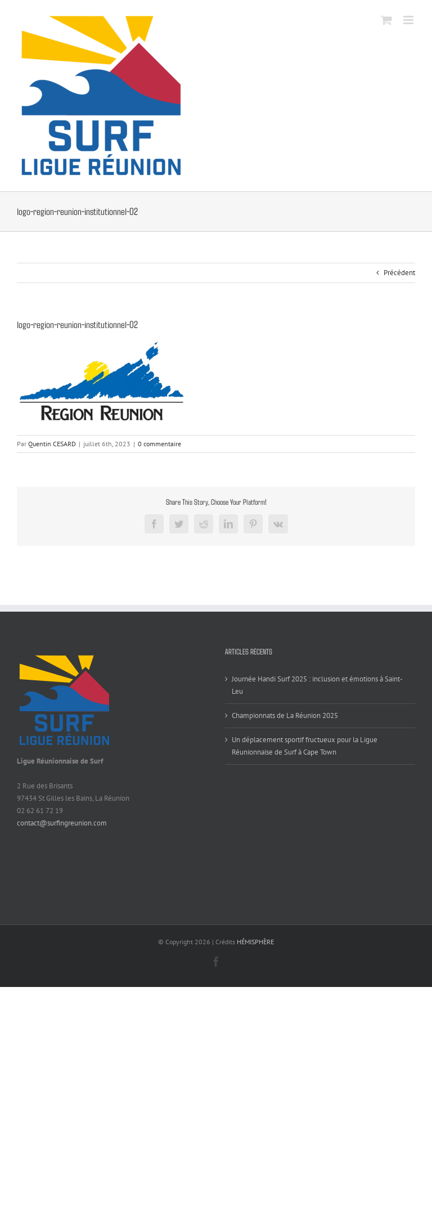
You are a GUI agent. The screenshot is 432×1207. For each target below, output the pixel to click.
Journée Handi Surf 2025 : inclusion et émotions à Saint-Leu (317, 685)
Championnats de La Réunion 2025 (285, 715)
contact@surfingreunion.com (62, 823)
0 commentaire (159, 443)
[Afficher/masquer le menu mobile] (409, 20)
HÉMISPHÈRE (255, 941)
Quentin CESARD (52, 443)
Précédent (399, 272)
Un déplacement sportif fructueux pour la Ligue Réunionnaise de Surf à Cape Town (304, 746)
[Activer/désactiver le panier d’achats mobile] (386, 20)
